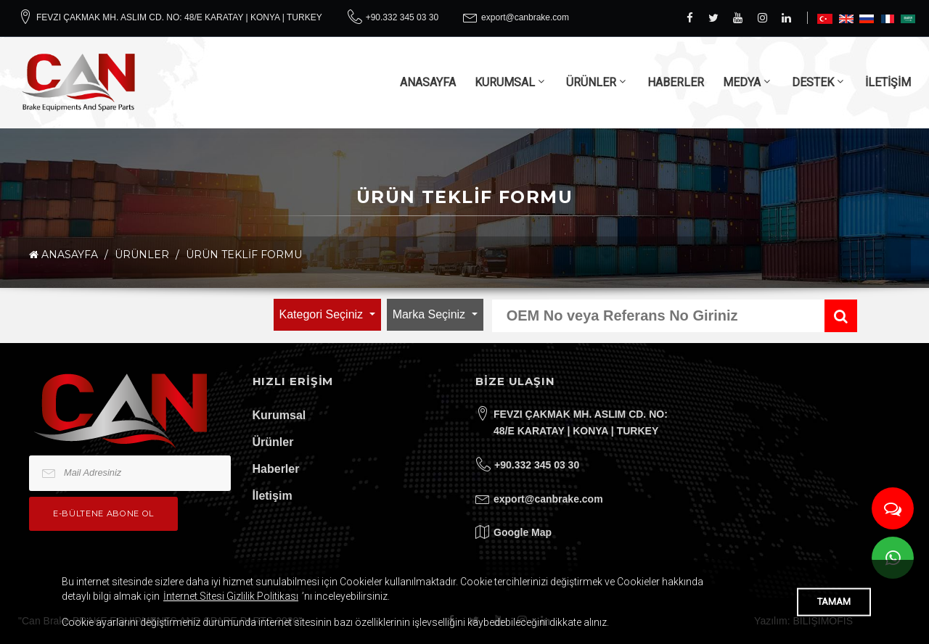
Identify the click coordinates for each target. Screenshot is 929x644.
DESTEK (813, 82)
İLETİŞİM (888, 82)
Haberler (276, 469)
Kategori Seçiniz (323, 314)
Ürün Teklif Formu (244, 254)
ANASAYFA (428, 82)
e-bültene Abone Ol (103, 513)
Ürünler (273, 442)
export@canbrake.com (525, 17)
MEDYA (742, 82)
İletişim (272, 496)
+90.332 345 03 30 (402, 17)
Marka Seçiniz (431, 314)
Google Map (523, 532)
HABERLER (675, 82)
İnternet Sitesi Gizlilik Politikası (230, 596)
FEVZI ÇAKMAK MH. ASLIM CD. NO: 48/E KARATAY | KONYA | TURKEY (179, 17)
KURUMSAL (505, 82)
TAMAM (834, 601)
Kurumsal (279, 415)
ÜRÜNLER (591, 82)
